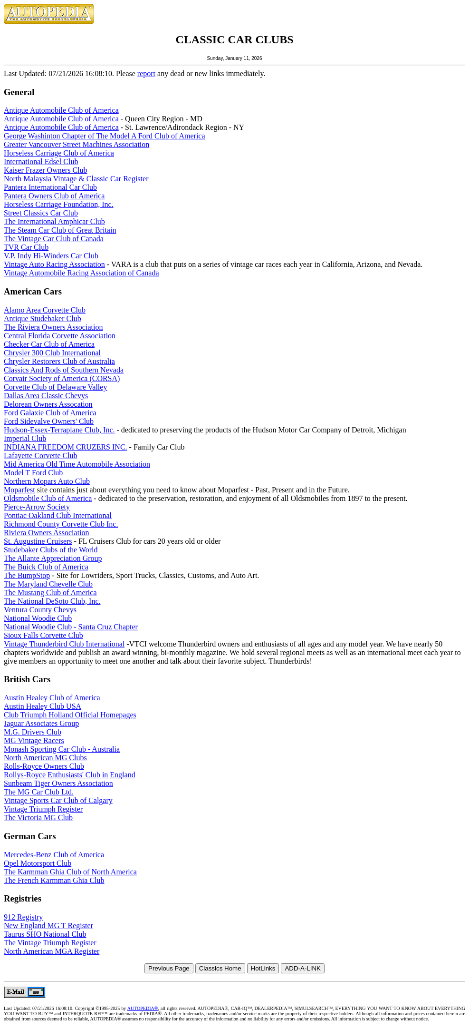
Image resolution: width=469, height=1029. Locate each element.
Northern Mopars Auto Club (47, 481)
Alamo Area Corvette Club (45, 310)
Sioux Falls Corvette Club (43, 635)
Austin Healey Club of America (52, 698)
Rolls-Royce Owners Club (44, 766)
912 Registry (23, 917)
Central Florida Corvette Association (59, 336)
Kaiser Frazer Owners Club (45, 170)
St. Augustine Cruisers (38, 541)
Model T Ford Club (33, 473)
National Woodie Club (38, 618)
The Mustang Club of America (50, 592)
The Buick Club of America (46, 567)
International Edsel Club (41, 161)
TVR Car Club (26, 247)
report (146, 73)
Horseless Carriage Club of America (59, 153)
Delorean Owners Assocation (48, 404)
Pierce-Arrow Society (37, 507)
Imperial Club (25, 438)
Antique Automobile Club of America (61, 110)
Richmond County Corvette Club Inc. (61, 524)
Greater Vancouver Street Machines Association (76, 144)
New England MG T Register (48, 925)
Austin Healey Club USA (42, 706)
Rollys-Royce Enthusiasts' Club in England (69, 775)
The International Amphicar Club (54, 221)
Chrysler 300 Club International (52, 353)
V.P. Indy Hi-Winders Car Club (51, 256)
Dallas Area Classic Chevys (46, 396)
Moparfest (19, 490)
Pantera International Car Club (50, 187)
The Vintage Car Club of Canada (54, 239)
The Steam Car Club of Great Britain (60, 230)
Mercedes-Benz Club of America (54, 855)
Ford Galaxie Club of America (50, 413)
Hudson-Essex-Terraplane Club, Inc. (59, 430)
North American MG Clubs (45, 758)
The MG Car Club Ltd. (39, 792)
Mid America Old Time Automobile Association (77, 464)
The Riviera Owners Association (53, 327)
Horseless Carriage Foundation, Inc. (59, 204)
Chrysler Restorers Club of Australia (59, 361)
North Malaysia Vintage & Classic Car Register (76, 179)
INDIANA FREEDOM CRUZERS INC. (65, 447)
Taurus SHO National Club (45, 934)
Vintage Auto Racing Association (54, 264)
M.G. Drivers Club (32, 732)
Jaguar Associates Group (41, 723)
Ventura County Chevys (40, 610)
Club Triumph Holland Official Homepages (70, 715)
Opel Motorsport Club (37, 863)
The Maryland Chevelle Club (48, 584)
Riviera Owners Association (46, 533)
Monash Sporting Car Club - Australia (62, 749)
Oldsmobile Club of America (48, 498)
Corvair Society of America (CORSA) (62, 378)
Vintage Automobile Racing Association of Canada (81, 273)
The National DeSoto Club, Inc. (52, 601)
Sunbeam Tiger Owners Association (58, 783)
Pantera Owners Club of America (54, 196)
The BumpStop (27, 575)
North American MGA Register (51, 951)
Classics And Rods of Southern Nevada (64, 370)
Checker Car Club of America (49, 344)
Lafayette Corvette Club (40, 455)
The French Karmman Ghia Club (54, 880)
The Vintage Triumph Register (50, 943)
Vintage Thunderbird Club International (64, 644)
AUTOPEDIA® (142, 1008)
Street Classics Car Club (41, 213)
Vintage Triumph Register (43, 809)
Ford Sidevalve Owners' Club (49, 421)
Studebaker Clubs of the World (51, 550)
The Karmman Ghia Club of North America (70, 872)
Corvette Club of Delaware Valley (55, 387)
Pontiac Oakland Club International (58, 515)
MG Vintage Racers (34, 740)
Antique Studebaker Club (42, 318)
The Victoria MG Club (38, 817)
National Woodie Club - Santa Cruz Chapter (71, 627)
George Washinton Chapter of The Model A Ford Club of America (104, 136)
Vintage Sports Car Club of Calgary (58, 800)
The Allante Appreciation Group (53, 558)
